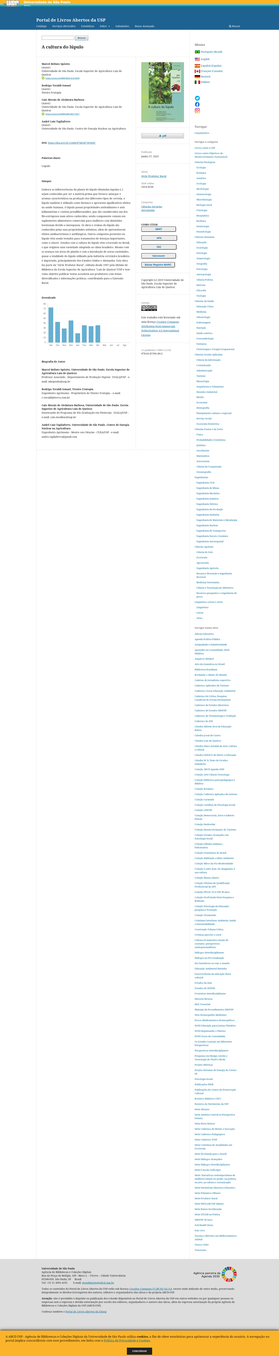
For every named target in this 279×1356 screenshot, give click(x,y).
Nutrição (201, 327)
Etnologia (201, 253)
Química (201, 445)
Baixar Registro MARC (158, 264)
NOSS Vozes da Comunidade (210, 1036)
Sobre (104, 26)
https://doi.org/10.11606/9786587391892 (71, 142)
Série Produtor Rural (153, 176)
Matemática (202, 455)
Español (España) (208, 65)
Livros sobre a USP (205, 147)
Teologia (201, 295)
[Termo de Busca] (58, 38)
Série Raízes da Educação (208, 1209)
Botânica (201, 172)
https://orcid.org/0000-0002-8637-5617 (63, 114)
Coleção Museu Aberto (207, 877)
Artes (199, 618)
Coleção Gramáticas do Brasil (210, 852)
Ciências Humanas (204, 237)
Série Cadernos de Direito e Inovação (215, 1128)
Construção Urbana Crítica (209, 929)
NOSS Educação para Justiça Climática (215, 1025)
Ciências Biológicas (205, 162)
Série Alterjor (202, 1109)
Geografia (201, 263)
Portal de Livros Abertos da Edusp (86, 1311)
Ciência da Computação (209, 466)
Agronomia (148, 210)
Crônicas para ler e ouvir (208, 934)
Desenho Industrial (206, 392)
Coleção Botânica (204, 788)
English (202, 59)
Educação (201, 242)
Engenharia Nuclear (207, 525)
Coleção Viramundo (205, 915)
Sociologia (202, 247)
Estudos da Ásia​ (203, 982)
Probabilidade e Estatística (210, 439)
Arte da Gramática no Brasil (210, 664)
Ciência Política (204, 279)
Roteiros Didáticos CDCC (208, 1098)
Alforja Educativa (204, 633)
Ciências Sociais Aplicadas (209, 354)
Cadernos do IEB (204, 721)
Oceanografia (203, 471)
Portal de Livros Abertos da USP (71, 20)
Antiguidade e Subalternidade (211, 644)
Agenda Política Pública (207, 639)
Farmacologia (203, 194)
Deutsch (202, 76)
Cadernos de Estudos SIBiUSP (211, 710)
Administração (204, 370)
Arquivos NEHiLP (204, 658)
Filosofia (201, 290)
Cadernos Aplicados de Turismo (212, 685)
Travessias (200, 1250)
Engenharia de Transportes (211, 530)
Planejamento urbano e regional (213, 413)
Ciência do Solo (204, 552)
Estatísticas (87, 26)
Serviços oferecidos (63, 26)
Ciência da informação (208, 359)
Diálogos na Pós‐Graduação (209, 957)
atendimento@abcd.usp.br (98, 1282)
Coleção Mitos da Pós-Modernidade (214, 863)
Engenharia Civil (205, 482)
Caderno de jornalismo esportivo (213, 680)
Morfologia (202, 188)
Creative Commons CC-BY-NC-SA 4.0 (150, 1288)
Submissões (122, 26)
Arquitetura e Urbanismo (210, 386)
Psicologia (201, 269)
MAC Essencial (202, 1004)
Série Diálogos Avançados (208, 1159)
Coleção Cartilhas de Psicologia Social (215, 804)
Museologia (202, 381)
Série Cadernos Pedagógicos (210, 1134)
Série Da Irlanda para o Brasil (211, 1153)
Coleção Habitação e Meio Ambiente (214, 858)
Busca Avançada (144, 26)
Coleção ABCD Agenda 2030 (209, 769)
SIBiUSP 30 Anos (203, 1219)
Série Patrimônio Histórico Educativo (215, 1187)
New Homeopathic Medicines (211, 1014)
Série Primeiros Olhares (208, 1193)
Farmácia (201, 343)
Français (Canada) (209, 71)
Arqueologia (203, 258)
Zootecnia (201, 557)
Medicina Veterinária (207, 582)
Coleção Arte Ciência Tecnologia (212, 774)
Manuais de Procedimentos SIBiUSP (214, 1009)
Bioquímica (202, 215)
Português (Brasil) (208, 51)
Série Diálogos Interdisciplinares (212, 1164)
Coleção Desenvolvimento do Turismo (215, 829)
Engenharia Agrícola (207, 568)
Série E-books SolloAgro (208, 1169)
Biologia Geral (204, 204)
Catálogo (41, 26)
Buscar (234, 26)
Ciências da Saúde (204, 301)
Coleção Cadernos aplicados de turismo (216, 794)
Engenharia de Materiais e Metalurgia (216, 520)
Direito (200, 397)
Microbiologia (204, 199)
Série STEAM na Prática (207, 1214)
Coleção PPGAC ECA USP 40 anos (212, 892)
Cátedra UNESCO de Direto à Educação (215, 755)
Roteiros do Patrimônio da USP (211, 1104)
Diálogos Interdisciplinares (209, 952)
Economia (201, 402)
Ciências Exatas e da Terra (209, 429)
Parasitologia (203, 231)
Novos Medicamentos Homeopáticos (215, 1020)
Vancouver (158, 255)
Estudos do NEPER (205, 988)
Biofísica (201, 220)
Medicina (201, 311)
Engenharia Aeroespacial (209, 541)
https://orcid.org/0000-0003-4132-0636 (63, 78)
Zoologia (201, 183)
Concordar (139, 1351)
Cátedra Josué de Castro (208, 735)
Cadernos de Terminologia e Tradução (215, 715)
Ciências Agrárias (151, 206)
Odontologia (203, 317)
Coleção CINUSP (203, 810)
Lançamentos (202, 132)
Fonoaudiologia (205, 338)
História (200, 285)
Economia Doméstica (207, 423)
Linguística (202, 607)
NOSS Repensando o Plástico (210, 1030)
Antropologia (203, 274)
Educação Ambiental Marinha (211, 968)
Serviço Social (204, 418)
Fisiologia (201, 210)
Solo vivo (200, 1230)
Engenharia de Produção (209, 509)
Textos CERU (202, 1244)
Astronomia (202, 461)
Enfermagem (203, 322)
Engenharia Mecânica (208, 493)
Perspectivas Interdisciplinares (211, 1050)
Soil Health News (204, 1225)
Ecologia (201, 167)
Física (199, 434)
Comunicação (203, 365)
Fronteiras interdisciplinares (210, 993)
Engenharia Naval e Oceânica (212, 536)
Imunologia (202, 226)
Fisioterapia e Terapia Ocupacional (215, 349)
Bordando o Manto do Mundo (211, 674)
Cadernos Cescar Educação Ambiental (215, 690)
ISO (159, 246)
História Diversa (203, 998)
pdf (164, 135)
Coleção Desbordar (205, 824)
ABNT (158, 229)
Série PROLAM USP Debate (209, 1203)
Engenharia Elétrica (207, 504)
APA (159, 238)
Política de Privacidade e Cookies (127, 1340)
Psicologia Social (204, 1079)
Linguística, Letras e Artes (209, 602)
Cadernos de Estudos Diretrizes (212, 705)
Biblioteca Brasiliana (206, 669)
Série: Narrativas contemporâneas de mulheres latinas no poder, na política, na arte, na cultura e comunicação (215, 1179)
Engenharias (201, 477)
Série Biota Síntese (205, 1123)
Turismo (201, 375)
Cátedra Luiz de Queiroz (208, 740)
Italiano (202, 82)
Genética (201, 178)
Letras (199, 612)
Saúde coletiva (204, 333)
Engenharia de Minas (207, 488)
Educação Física (205, 306)
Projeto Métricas (204, 1064)
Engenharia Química (207, 498)
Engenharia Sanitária (207, 514)
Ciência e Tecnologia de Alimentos (214, 587)
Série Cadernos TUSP (206, 1139)
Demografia (202, 407)
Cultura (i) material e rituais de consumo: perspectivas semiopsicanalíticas (211, 943)
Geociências (202, 450)
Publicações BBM (204, 1084)
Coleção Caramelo (204, 799)
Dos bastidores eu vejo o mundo (212, 963)
